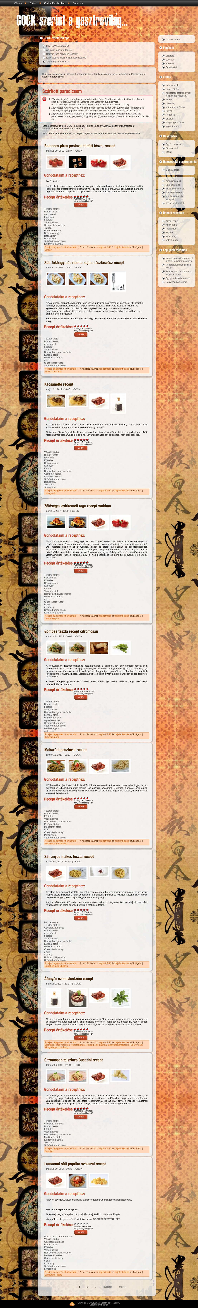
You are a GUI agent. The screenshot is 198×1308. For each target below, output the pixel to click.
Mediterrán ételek (53, 357)
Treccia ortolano (53, 371)
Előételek (49, 217)
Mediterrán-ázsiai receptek (174, 197)
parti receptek (63, 1045)
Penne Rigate (52, 618)
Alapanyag (57, 74)
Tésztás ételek (51, 209)
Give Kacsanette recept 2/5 (78, 439)
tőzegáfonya (51, 1047)
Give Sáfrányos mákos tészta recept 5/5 (87, 909)
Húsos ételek (51, 463)
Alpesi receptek (52, 720)
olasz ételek (50, 214)
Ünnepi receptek (52, 230)
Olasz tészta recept (54, 363)
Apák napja (171, 224)
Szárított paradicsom (129, 133)
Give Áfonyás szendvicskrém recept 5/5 (87, 1029)
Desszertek (171, 67)
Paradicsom (85, 74)
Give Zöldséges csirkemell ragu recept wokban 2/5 (78, 562)
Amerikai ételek (174, 181)
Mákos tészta (51, 922)
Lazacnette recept (58, 427)
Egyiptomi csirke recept (178, 278)
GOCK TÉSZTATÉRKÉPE (106, 1219)
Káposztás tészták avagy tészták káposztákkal (178, 94)
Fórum (33, 3)
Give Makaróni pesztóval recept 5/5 (87, 798)
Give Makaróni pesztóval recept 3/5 (81, 798)
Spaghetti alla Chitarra (56, 966)
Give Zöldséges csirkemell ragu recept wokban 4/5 (84, 562)
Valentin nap (172, 240)
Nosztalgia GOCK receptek (58, 1236)
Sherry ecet (50, 487)
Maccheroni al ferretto (56, 843)
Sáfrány (48, 954)
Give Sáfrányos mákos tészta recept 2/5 (78, 909)
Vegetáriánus (51, 222)
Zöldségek (71, 74)
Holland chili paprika (54, 957)
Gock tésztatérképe (54, 927)
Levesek (170, 59)
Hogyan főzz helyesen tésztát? (62, 54)
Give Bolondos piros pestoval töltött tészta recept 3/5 (81, 196)
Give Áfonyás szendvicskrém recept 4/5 (84, 1029)
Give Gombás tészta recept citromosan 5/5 (87, 689)
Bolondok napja (52, 233)
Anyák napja (172, 221)
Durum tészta (51, 211)
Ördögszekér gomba (54, 723)
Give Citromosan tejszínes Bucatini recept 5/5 (87, 1108)
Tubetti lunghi (52, 737)
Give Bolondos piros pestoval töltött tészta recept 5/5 (87, 196)
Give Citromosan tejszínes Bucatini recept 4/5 (84, 1108)
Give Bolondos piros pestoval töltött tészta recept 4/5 (84, 196)
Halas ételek (172, 85)
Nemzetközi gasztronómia (57, 352)
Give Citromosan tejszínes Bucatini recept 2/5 (78, 1108)
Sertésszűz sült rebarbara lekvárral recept (179, 273)
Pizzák (169, 111)
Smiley (48, 250)
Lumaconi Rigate (111, 1214)
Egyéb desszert (174, 144)
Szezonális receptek (54, 225)
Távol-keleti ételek (175, 203)
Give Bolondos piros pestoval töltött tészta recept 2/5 (78, 196)
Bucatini (49, 1151)
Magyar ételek (173, 169)
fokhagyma (50, 481)
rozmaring (49, 607)
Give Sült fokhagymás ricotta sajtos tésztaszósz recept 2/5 (78, 326)
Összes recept (173, 39)
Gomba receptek (52, 473)
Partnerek (78, 3)
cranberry (64, 1047)
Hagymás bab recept (176, 282)
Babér (47, 604)
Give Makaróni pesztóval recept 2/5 (78, 798)
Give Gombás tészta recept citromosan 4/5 (84, 689)
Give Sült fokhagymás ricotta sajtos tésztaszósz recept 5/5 (87, 326)
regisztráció (105, 247)
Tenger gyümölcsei (175, 122)
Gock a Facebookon (54, 3)
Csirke (47, 588)
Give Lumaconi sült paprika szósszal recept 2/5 (78, 1224)
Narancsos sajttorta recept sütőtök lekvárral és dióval (179, 259)
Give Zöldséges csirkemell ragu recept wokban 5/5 (87, 562)
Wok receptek (51, 591)
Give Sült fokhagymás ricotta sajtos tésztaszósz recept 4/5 (84, 326)
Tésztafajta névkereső (57, 61)
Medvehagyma (51, 728)
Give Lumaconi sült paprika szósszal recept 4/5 (84, 1224)
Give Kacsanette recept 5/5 (87, 439)
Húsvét (169, 232)
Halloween (171, 228)
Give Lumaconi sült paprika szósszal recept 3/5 (81, 1224)
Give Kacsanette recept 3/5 (81, 439)
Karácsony (171, 236)
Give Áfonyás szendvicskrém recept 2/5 (78, 1029)
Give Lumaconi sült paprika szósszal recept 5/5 (87, 1224)
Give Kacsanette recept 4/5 (84, 439)
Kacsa (47, 468)
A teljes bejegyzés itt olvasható (61, 247)
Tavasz (47, 227)
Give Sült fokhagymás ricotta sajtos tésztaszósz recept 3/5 (81, 326)
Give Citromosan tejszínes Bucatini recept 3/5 (81, 1108)
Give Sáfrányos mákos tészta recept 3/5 (81, 909)
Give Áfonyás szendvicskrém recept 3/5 (81, 1029)
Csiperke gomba (52, 476)
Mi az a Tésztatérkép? (57, 46)
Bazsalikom (50, 236)
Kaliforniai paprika (53, 244)
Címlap (18, 3)
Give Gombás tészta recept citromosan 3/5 (81, 689)
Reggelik (170, 114)
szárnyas (49, 465)
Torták (169, 152)
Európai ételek (51, 354)
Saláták (169, 118)
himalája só (50, 1268)
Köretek (170, 99)
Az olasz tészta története (59, 50)
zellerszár (49, 484)
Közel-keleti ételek (175, 188)
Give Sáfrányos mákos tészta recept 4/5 (84, 909)
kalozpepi (104, 1305)
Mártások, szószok (175, 107)
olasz (47, 360)
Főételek (48, 219)
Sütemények (172, 148)
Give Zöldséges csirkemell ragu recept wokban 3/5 (81, 562)
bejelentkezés (122, 247)
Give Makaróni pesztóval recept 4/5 (84, 798)
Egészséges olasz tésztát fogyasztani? (66, 57)
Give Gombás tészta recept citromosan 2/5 (78, 689)
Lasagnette (50, 493)
